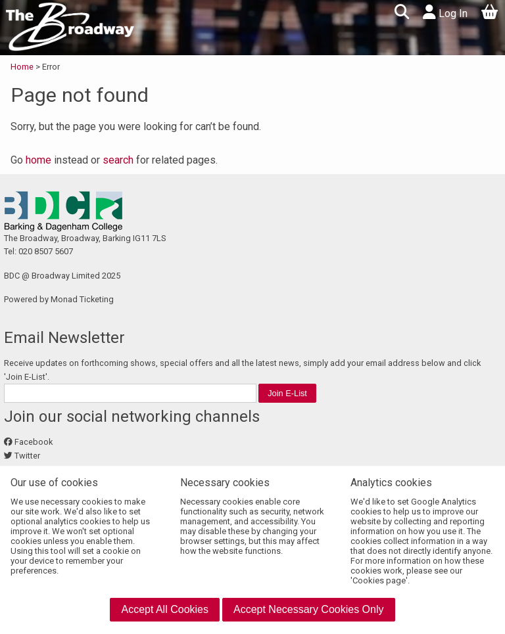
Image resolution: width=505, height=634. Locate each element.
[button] (401, 13)
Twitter (27, 456)
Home (23, 67)
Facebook (33, 442)
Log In (445, 12)
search (118, 160)
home (38, 160)
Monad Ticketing (82, 299)
